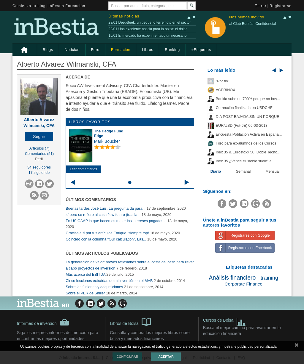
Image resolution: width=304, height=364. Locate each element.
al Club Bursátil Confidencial (252, 24)
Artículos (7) (39, 148)
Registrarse (281, 6)
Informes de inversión (43, 322)
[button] (39, 136)
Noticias (72, 50)
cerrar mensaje (296, 346)
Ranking (172, 50)
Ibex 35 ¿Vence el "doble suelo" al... (246, 161)
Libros (147, 50)
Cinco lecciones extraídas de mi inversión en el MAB (109, 281)
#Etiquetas (201, 50)
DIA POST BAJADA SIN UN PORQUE (247, 117)
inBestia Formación (67, 6)
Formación (120, 50)
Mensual (272, 171)
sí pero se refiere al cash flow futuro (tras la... (103, 215)
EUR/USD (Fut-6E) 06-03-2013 (241, 126)
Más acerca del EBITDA (85, 274)
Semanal (243, 171)
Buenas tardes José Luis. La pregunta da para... (105, 208)
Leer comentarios (83, 169)
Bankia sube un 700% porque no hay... (248, 99)
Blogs (48, 50)
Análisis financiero (232, 277)
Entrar (261, 6)
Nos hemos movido (246, 17)
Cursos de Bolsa (224, 321)
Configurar (127, 356)
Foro (95, 50)
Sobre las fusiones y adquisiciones (94, 287)
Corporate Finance (243, 283)
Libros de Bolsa (130, 321)
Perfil (39, 159)
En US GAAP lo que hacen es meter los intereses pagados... (116, 221)
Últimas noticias (123, 16)
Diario (215, 171)
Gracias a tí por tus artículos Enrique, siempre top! (107, 233)
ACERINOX (225, 90)
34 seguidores (39, 167)
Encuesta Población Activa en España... (249, 134)
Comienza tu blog (29, 6)
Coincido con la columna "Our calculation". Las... (106, 239)
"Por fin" (222, 81)
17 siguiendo (39, 173)
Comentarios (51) (39, 154)
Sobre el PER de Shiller (85, 293)
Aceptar (165, 356)
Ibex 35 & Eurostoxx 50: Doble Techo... (248, 152)
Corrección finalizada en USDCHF (244, 108)
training (269, 278)
